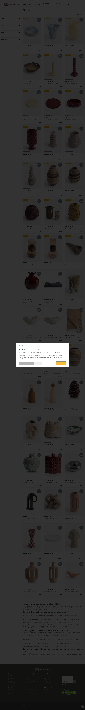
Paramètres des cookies (26, 363)
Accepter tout (61, 363)
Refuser (38, 363)
